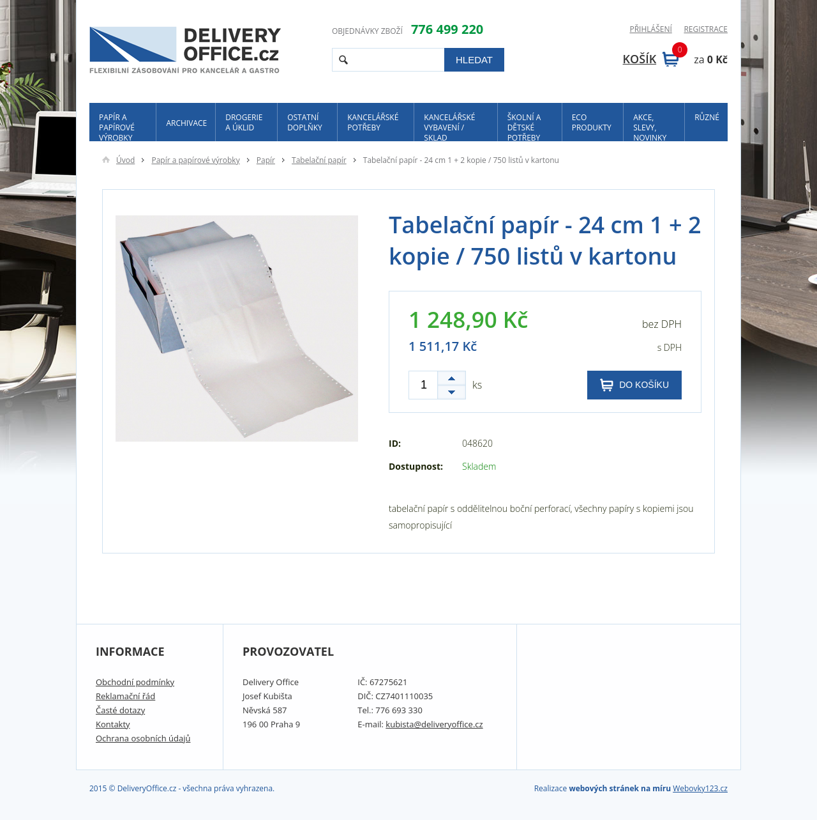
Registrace (706, 29)
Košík (651, 58)
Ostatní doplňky (304, 122)
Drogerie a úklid (243, 122)
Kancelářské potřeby (372, 122)
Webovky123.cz (700, 788)
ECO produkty (591, 122)
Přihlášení (650, 29)
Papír (266, 160)
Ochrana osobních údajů (143, 738)
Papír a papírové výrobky (117, 126)
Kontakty (113, 724)
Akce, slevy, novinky (649, 126)
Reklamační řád (125, 696)
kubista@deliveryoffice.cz (434, 724)
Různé (706, 117)
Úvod (118, 160)
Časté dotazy (120, 710)
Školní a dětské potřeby (524, 126)
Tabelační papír (319, 160)
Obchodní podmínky (135, 682)
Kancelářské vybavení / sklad (449, 126)
